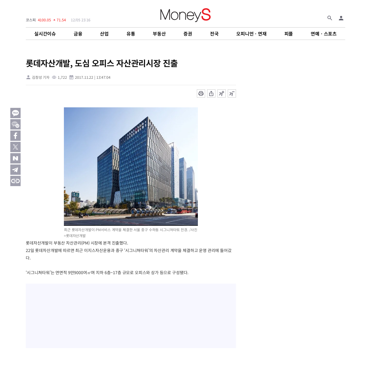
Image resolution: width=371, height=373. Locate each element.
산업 (104, 33)
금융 (78, 33)
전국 (214, 33)
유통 (131, 33)
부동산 (159, 33)
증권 (187, 33)
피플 (288, 33)
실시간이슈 (45, 33)
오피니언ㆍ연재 (251, 33)
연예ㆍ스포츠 (324, 33)
